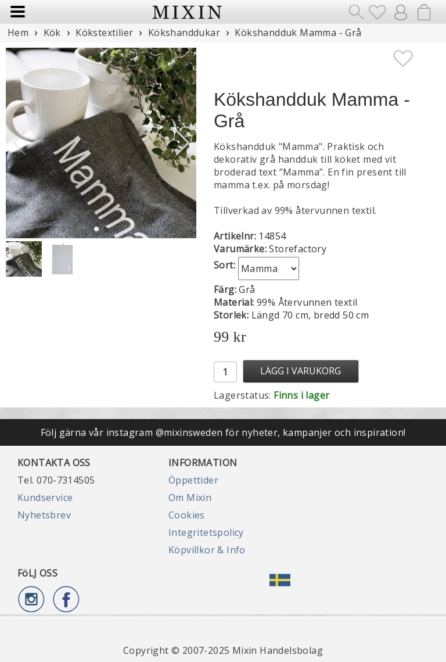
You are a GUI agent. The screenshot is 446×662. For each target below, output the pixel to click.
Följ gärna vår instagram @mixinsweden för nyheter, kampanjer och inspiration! (223, 432)
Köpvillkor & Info (207, 549)
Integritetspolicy (206, 532)
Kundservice (45, 497)
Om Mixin (189, 497)
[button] (182, 143)
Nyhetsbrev (44, 515)
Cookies (186, 515)
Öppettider (193, 480)
